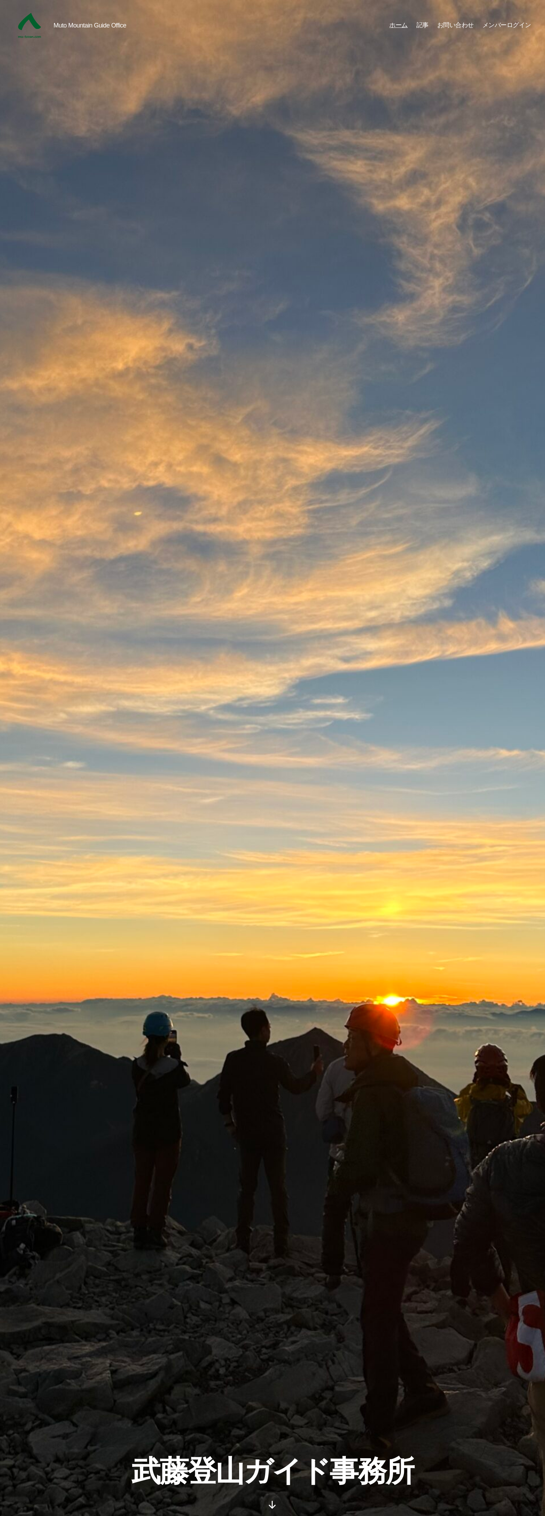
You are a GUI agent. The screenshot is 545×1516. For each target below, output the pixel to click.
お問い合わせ (455, 25)
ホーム (398, 25)
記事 (422, 25)
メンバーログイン (506, 25)
